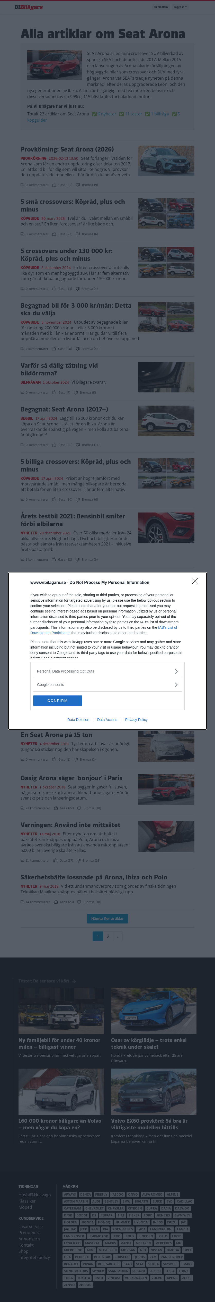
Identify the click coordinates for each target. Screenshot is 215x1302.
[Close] (196, 583)
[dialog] (107, 651)
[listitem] (107, 671)
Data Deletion (78, 720)
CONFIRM (57, 700)
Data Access (107, 720)
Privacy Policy (136, 720)
